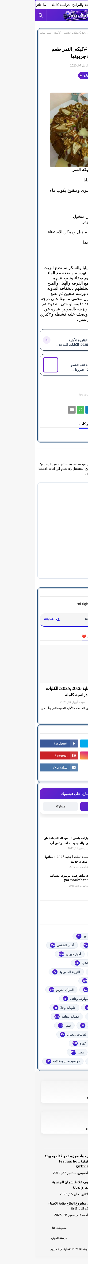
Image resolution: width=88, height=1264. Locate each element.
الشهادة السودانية (63, 989)
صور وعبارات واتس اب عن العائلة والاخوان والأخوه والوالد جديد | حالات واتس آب (36, 840)
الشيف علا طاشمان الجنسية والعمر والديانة (37, 1185)
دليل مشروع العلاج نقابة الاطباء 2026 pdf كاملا (35, 1206)
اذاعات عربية (66, 971)
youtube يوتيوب (63, 945)
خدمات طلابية (66, 1016)
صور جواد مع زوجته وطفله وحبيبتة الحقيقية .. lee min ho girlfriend (34, 1161)
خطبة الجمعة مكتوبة (61, 1025)
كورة (44, 1043)
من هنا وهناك (66, 1061)
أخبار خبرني (35, 954)
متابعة (62, 806)
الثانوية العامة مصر (62, 980)
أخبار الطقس (27, 945)
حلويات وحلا (54, 33)
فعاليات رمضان (38, 1034)
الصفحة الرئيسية (73, 33)
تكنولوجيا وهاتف (41, 998)
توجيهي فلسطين (64, 1007)
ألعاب (71, 963)
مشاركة (25, 806)
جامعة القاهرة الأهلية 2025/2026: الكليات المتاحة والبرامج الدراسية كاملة (47, 691)
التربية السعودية (31, 971)
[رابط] (44, 130)
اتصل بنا (63, 1238)
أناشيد (47, 963)
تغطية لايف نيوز (25, 1249)
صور (29, 1025)
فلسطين (69, 1043)
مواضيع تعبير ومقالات (28, 1061)
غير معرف (74, 65)
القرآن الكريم (26, 989)
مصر (42, 1052)
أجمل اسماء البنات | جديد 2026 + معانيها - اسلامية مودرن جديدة (35, 859)
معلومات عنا (24, 1228)
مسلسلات (68, 1052)
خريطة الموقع (24, 1238)
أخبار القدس (66, 954)
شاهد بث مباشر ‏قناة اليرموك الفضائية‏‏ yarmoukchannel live (39, 878)
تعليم (71, 998)
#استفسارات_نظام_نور (59, 936)
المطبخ (64, 394)
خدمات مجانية (31, 1016)
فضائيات (69, 1034)
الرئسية (63, 1228)
